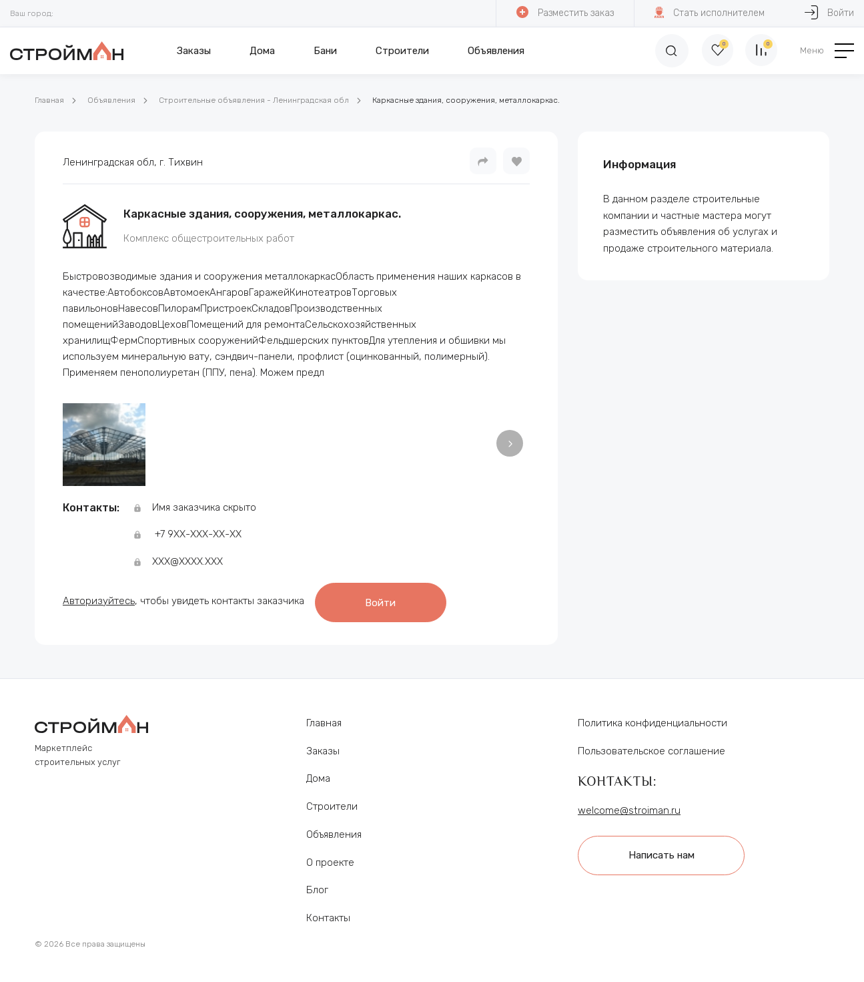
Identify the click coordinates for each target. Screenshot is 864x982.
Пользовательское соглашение (651, 747)
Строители (402, 51)
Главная (49, 100)
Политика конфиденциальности (652, 719)
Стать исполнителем (709, 12)
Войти (385, 599)
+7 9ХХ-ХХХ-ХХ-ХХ (198, 534)
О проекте (330, 858)
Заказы (194, 51)
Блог (317, 886)
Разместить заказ (564, 12)
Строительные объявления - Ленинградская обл (254, 100)
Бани (325, 51)
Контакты (328, 914)
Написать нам (663, 850)
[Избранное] (714, 50)
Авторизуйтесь (99, 599)
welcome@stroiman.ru (629, 806)
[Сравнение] (760, 50)
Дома (262, 51)
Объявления (496, 51)
